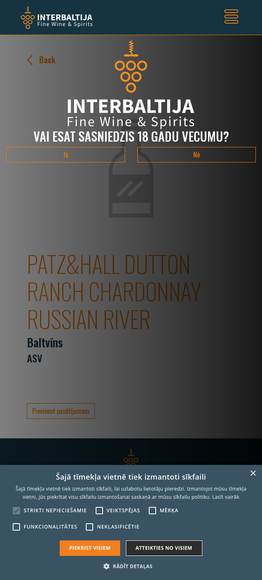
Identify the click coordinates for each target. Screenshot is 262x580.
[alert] (131, 522)
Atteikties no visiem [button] (164, 547)
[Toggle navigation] (231, 17)
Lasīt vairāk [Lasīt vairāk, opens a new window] (225, 496)
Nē (196, 155)
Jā (65, 155)
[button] (131, 566)
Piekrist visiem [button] (89, 547)
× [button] (253, 474)
